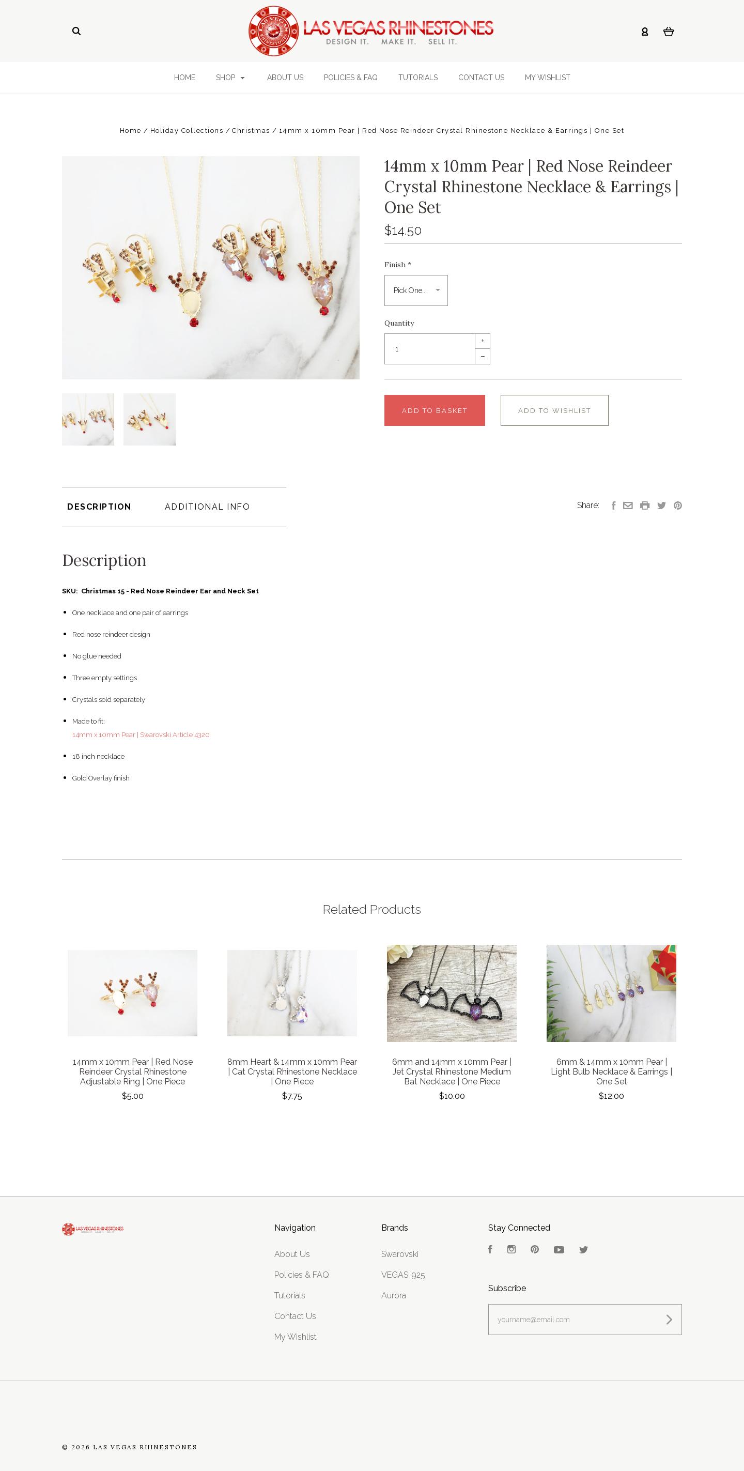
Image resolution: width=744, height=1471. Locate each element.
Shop (230, 77)
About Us (285, 77)
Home (184, 77)
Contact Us (481, 77)
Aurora (393, 1295)
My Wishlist (547, 77)
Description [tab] (99, 507)
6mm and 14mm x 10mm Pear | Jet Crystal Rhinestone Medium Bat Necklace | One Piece (452, 1071)
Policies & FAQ (351, 77)
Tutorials (418, 77)
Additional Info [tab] (208, 507)
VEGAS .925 (403, 1275)
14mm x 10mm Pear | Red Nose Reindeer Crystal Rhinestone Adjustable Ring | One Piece (133, 1071)
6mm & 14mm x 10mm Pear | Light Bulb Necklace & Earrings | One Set (611, 1071)
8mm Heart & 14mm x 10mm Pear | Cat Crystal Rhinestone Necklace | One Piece (292, 1071)
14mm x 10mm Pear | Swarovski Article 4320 (141, 735)
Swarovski (400, 1254)
